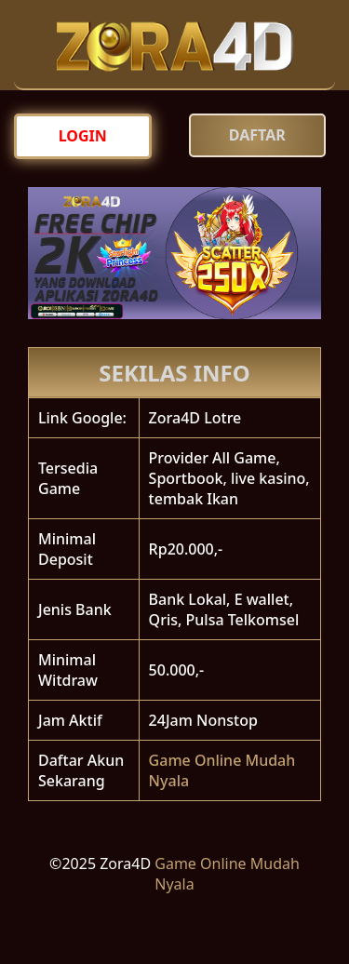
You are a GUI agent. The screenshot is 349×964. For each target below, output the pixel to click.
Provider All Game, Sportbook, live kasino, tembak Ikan (229, 478)
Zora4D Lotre (195, 418)
